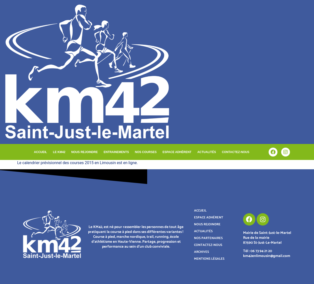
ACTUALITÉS (206, 152)
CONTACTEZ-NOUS (235, 152)
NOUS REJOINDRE (84, 152)
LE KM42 (59, 152)
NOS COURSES (146, 152)
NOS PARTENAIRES (208, 238)
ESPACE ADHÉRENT (176, 152)
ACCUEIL (40, 152)
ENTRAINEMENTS (116, 152)
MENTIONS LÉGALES (209, 258)
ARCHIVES (201, 252)
